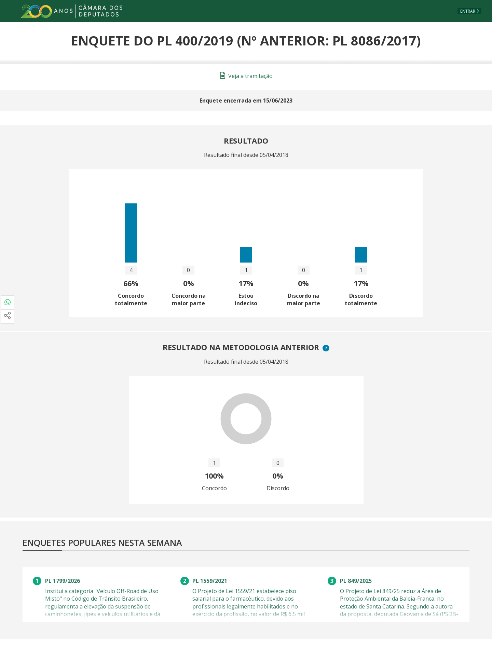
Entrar (467, 11)
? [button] (327, 348)
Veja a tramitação (246, 76)
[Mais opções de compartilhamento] (7, 316)
